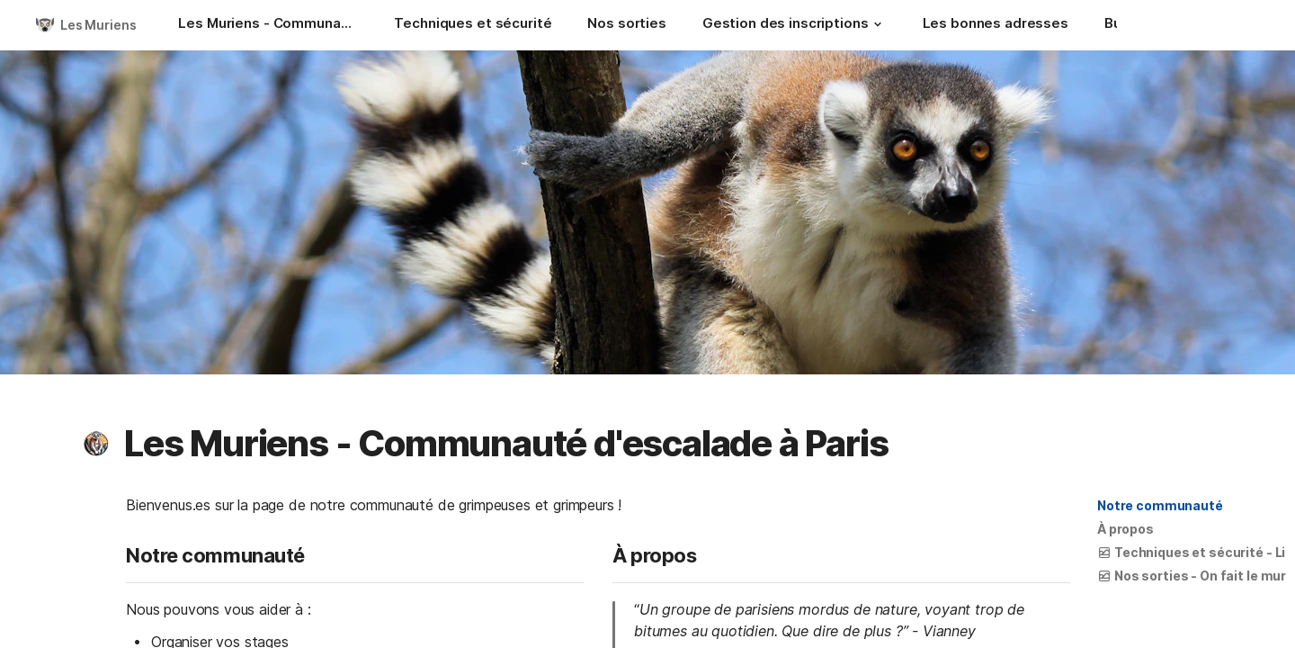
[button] (878, 24)
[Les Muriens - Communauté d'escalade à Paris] (268, 25)
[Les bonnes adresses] (995, 25)
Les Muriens (98, 24)
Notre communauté (1160, 505)
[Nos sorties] (626, 25)
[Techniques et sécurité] (472, 25)
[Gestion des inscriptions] (794, 25)
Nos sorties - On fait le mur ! (1194, 575)
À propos (1125, 528)
